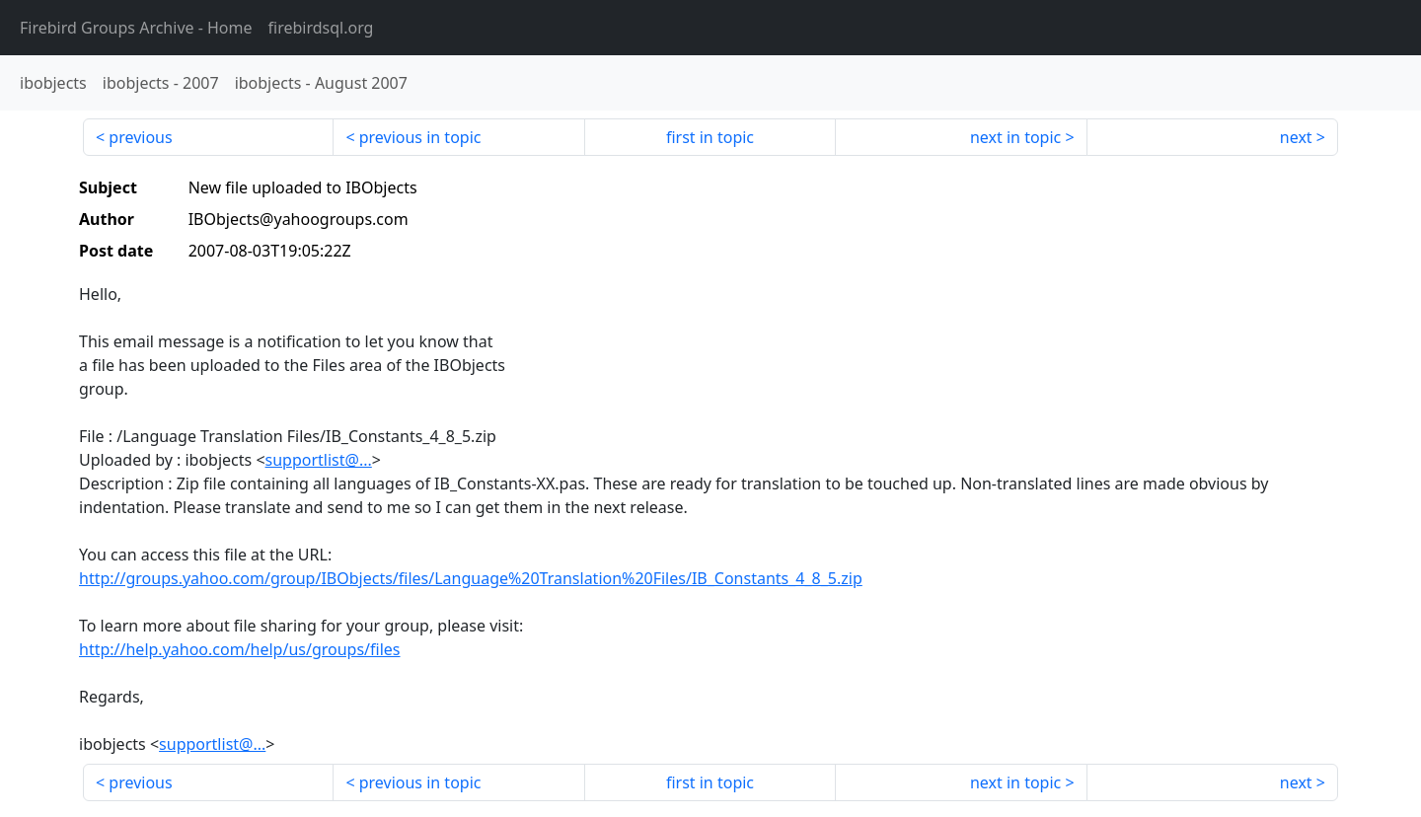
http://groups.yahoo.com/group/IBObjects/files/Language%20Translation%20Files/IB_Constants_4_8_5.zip (470, 578)
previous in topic (420, 137)
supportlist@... (318, 460)
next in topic (1015, 137)
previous (140, 137)
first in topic (710, 137)
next (1296, 137)
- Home (136, 27)
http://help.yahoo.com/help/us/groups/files (240, 649)
